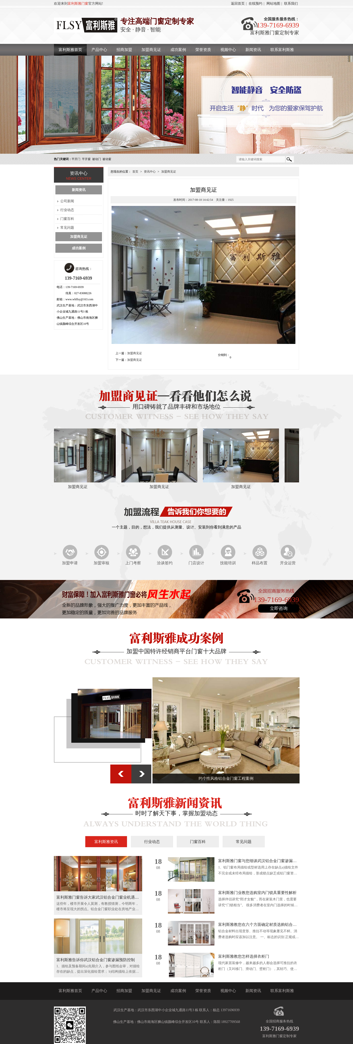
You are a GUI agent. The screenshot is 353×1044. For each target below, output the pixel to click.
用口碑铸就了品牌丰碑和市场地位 (176, 406)
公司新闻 (67, 201)
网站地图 (273, 3)
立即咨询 (279, 608)
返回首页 (238, 3)
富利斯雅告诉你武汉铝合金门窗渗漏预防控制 (95, 960)
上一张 (121, 774)
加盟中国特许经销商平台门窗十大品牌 (176, 651)
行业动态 (67, 210)
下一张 (141, 774)
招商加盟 (124, 50)
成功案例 (178, 50)
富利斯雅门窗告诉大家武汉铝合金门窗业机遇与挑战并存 (105, 897)
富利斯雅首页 (70, 50)
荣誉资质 (203, 50)
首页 (135, 171)
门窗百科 (67, 219)
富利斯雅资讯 (106, 842)
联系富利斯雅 (282, 50)
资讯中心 (150, 171)
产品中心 (99, 50)
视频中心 (228, 50)
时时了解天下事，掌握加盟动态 (176, 813)
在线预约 (255, 3)
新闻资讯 (253, 50)
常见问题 (67, 227)
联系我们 (291, 3)
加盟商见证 (151, 50)
